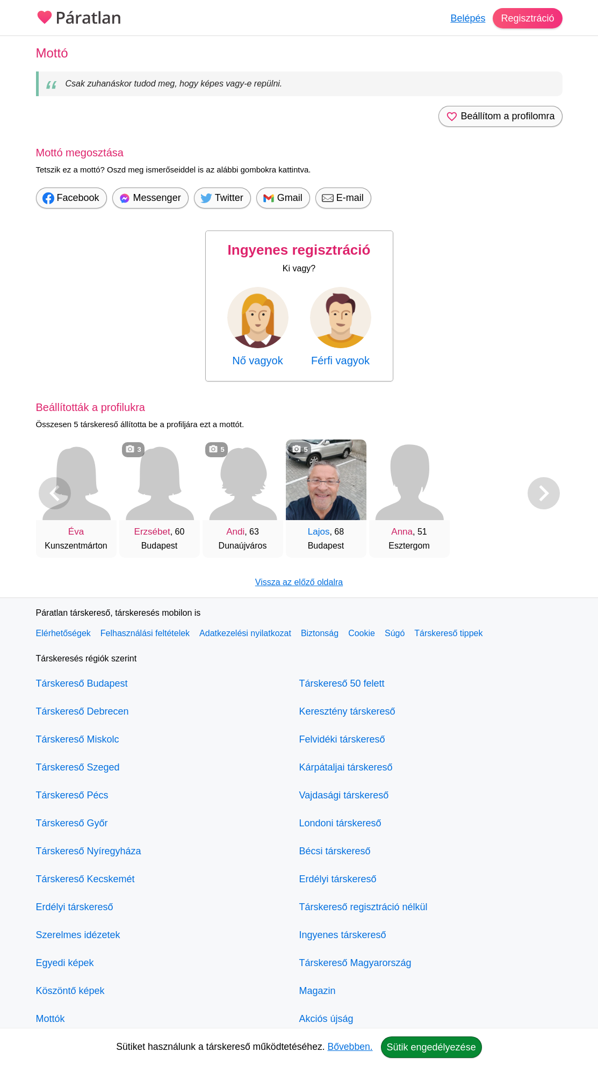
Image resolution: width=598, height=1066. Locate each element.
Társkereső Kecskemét (85, 879)
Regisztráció (527, 18)
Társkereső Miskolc (77, 739)
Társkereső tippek (448, 633)
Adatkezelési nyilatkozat (245, 633)
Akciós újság (326, 1018)
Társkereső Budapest (82, 683)
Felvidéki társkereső (342, 739)
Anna (402, 532)
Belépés (467, 18)
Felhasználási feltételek (145, 633)
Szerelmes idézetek (78, 935)
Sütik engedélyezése (431, 1047)
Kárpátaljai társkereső (346, 767)
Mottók (50, 1018)
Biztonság (319, 633)
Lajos (319, 532)
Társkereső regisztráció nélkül (363, 907)
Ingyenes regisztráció (299, 250)
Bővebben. (350, 1046)
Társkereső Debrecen (82, 711)
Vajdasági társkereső (344, 795)
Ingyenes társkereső (342, 935)
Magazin (317, 990)
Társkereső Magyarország (355, 962)
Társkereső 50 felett (342, 683)
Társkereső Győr (72, 823)
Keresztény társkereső (347, 711)
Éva (76, 532)
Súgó (395, 633)
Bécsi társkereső (335, 851)
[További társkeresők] (544, 493)
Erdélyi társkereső (74, 907)
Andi (235, 532)
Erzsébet (152, 532)
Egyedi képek (65, 962)
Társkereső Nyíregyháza (88, 851)
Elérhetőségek (63, 633)
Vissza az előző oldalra (299, 582)
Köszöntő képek (70, 990)
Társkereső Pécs (72, 795)
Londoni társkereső (340, 823)
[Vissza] (55, 493)
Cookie (361, 633)
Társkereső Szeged (78, 767)
